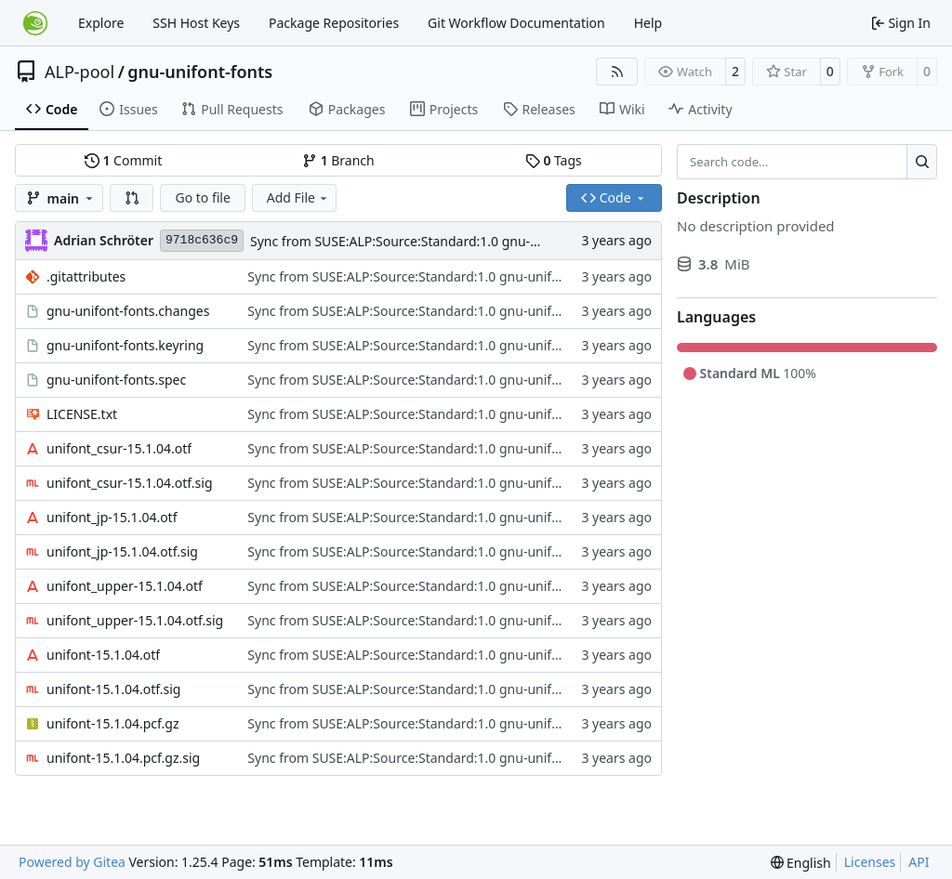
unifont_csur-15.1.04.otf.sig (129, 483)
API (918, 862)
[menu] (801, 863)
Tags (553, 160)
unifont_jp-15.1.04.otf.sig (122, 551)
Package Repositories (334, 23)
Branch (338, 160)
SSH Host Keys (196, 23)
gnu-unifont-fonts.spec (116, 379)
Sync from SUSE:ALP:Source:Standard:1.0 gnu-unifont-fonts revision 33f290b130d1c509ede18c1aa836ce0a (570, 276)
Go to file (202, 197)
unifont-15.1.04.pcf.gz (112, 723)
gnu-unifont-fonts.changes (127, 311)
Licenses (870, 862)
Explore (101, 23)
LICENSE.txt (81, 414)
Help (648, 23)
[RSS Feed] (617, 71)
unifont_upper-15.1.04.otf (124, 586)
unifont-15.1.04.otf (103, 654)
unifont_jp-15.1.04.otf (112, 517)
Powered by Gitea (72, 862)
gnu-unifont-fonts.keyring (125, 345)
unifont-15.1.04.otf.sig (113, 689)
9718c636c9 (201, 240)
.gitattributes (86, 276)
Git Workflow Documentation (516, 23)
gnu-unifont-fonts (199, 71)
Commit (123, 160)
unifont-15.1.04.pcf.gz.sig (123, 758)
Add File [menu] (298, 197)
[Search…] (921, 161)
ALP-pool (79, 71)
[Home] (35, 23)
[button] (132, 198)
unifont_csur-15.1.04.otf (119, 448)
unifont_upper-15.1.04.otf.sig (134, 620)
